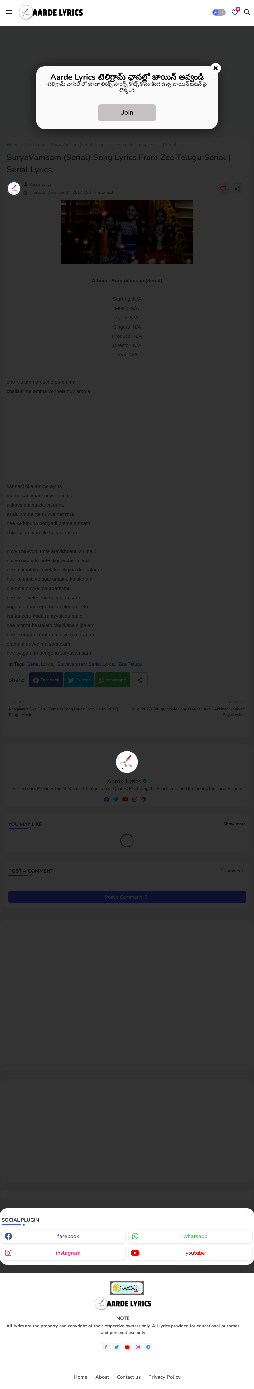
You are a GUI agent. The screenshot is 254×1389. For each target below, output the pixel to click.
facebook (68, 1236)
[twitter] (116, 1347)
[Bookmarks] (234, 12)
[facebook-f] (106, 1347)
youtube (195, 1253)
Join (127, 112)
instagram (68, 1253)
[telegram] (148, 1347)
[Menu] (9, 12)
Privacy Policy (164, 1377)
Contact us (129, 1377)
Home (80, 1377)
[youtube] (127, 1347)
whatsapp (195, 1236)
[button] (219, 12)
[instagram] (138, 1347)
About (102, 1377)
